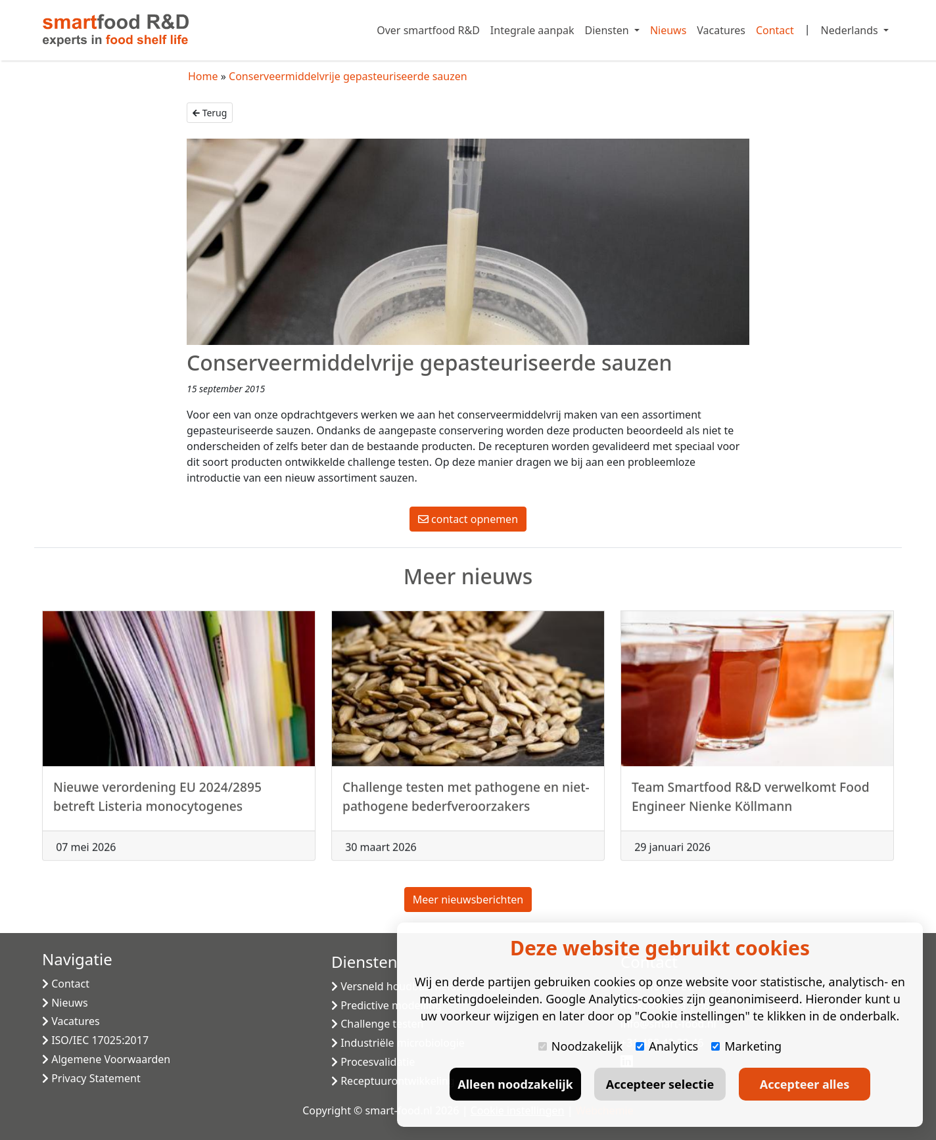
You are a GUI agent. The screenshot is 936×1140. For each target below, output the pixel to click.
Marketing (746, 1046)
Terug (210, 112)
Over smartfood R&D (428, 30)
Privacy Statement (91, 1078)
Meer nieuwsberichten (468, 899)
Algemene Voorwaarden (106, 1059)
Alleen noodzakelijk (515, 1084)
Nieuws (668, 30)
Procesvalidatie (373, 1062)
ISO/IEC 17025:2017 (95, 1040)
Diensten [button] (608, 30)
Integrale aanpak (532, 30)
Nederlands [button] (851, 30)
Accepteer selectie (660, 1084)
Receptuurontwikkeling (393, 1081)
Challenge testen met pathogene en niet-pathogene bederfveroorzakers (466, 803)
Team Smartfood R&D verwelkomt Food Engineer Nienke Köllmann (751, 803)
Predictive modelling (386, 1005)
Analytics (667, 1046)
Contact (775, 30)
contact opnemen (468, 519)
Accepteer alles (804, 1084)
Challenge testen (377, 1023)
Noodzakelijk (580, 1046)
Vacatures (721, 30)
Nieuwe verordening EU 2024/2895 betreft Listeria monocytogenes (157, 803)
